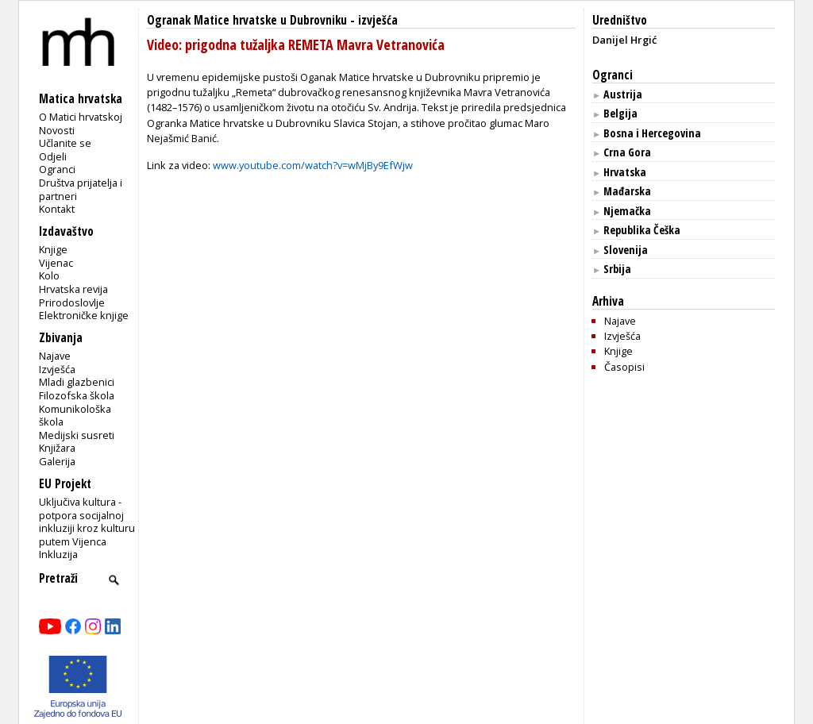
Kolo (49, 275)
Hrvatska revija (73, 289)
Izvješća (57, 369)
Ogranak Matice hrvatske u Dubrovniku (247, 20)
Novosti (57, 130)
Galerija (57, 461)
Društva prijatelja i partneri (80, 189)
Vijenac (56, 263)
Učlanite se (65, 143)
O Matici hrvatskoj (80, 117)
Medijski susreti (76, 435)
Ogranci (57, 169)
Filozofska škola (76, 395)
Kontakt (57, 209)
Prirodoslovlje (72, 302)
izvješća (378, 20)
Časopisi (624, 367)
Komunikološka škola (75, 415)
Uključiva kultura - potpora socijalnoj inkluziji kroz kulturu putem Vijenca (87, 522)
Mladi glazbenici (76, 382)
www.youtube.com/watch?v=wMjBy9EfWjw (313, 165)
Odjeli (53, 156)
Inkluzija (58, 554)
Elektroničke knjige (84, 315)
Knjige (53, 249)
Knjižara (57, 448)
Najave (55, 356)
